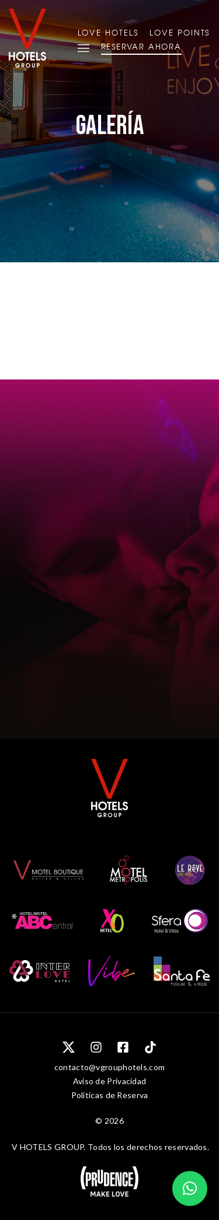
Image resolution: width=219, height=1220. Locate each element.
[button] (189, 1188)
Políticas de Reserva (109, 1095)
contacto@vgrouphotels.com (109, 1067)
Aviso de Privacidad (110, 1081)
